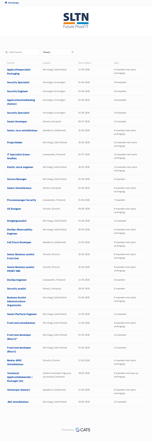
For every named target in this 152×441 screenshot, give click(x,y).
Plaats (58, 52)
